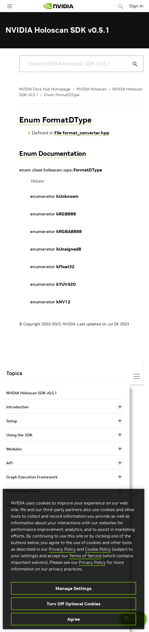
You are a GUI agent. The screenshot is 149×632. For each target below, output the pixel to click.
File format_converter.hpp (81, 132)
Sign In (136, 6)
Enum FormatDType (62, 94)
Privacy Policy (62, 549)
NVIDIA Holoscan (91, 89)
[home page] (58, 6)
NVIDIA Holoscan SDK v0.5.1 (31, 392)
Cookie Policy (98, 549)
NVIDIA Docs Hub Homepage (45, 89)
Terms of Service (85, 555)
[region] (73, 559)
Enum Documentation (52, 153)
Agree (73, 619)
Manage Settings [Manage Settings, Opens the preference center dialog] (73, 588)
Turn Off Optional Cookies (73, 603)
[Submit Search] (132, 64)
